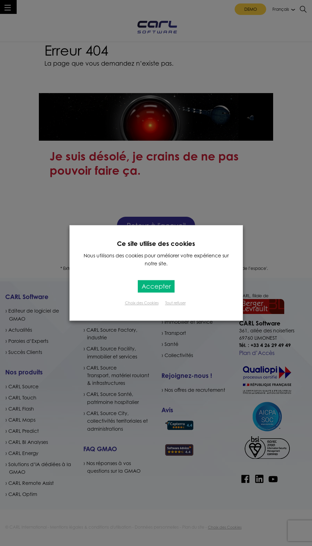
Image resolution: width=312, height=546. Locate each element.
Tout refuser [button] (175, 303)
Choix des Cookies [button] (142, 303)
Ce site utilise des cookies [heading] (156, 243)
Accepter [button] (156, 286)
